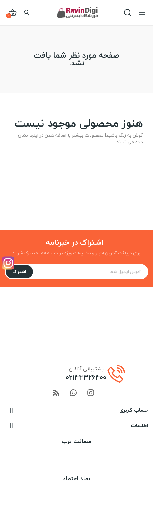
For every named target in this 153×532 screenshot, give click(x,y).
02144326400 (86, 377)
